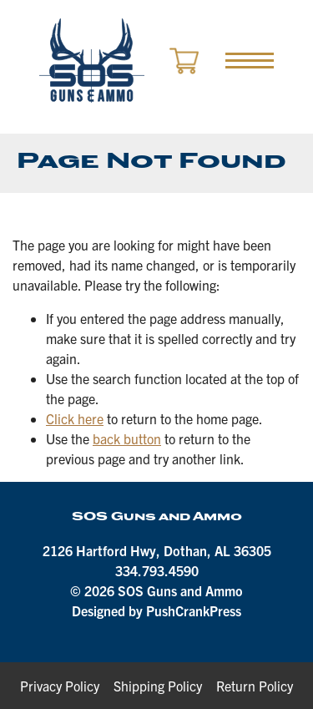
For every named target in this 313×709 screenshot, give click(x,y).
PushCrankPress (193, 610)
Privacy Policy (59, 685)
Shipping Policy (158, 685)
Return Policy (254, 685)
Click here (74, 418)
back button (127, 438)
